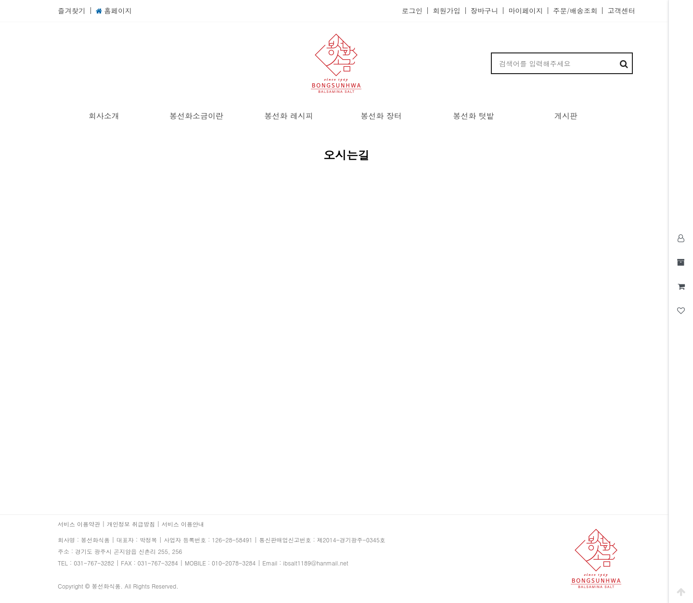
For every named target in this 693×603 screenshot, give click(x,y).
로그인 (412, 10)
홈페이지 (114, 10)
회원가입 (447, 10)
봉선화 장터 (380, 115)
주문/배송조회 (575, 10)
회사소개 (104, 115)
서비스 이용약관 (79, 524)
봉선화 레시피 (288, 115)
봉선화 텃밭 (473, 115)
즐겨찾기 (72, 10)
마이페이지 (525, 10)
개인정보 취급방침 (131, 524)
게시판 (566, 115)
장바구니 (485, 10)
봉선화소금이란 (196, 115)
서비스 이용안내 (183, 524)
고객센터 (621, 10)
